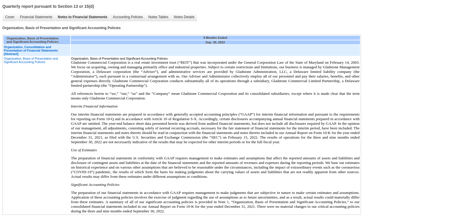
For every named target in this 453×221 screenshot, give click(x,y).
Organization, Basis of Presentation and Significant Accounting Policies (31, 60)
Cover (9, 17)
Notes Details (184, 17)
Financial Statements (36, 17)
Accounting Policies (128, 17)
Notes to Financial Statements (82, 17)
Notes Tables (158, 17)
